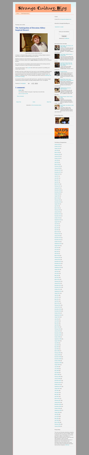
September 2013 (58, 243)
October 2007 (57, 384)
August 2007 (57, 388)
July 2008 (56, 366)
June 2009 (57, 344)
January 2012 (57, 283)
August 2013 (57, 245)
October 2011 (57, 289)
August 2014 (57, 221)
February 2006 (57, 424)
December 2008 (58, 356)
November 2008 (58, 358)
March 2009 (57, 350)
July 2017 (56, 176)
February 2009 (57, 352)
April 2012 (57, 277)
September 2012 (58, 267)
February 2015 (57, 209)
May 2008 (57, 370)
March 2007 (57, 398)
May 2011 (57, 299)
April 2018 (57, 162)
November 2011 (58, 287)
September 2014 (58, 219)
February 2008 (57, 376)
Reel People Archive (25, 13)
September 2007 (58, 386)
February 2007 (57, 400)
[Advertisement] (31, 19)
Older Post (49, 101)
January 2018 (57, 168)
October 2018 (57, 158)
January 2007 (57, 402)
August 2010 (57, 317)
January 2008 (57, 378)
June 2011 (57, 297)
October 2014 (57, 217)
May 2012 (57, 275)
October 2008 (57, 360)
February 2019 (57, 154)
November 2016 (58, 192)
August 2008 (57, 364)
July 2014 (56, 223)
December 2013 (58, 237)
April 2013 (57, 253)
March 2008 (57, 374)
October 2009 (57, 336)
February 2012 (57, 281)
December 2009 (58, 332)
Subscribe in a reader (59, 26)
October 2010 (57, 313)
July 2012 (56, 271)
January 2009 (57, 354)
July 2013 (56, 247)
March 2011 (57, 303)
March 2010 (57, 326)
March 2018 (57, 164)
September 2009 (58, 338)
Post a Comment (20, 96)
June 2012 (57, 273)
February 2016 (57, 199)
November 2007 (58, 382)
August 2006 (57, 412)
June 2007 (57, 392)
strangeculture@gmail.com (65, 19)
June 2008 (57, 368)
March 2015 (57, 207)
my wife (29, 67)
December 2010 (58, 309)
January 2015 (57, 211)
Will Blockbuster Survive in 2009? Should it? (65, 88)
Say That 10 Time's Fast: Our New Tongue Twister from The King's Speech (66, 64)
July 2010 (56, 319)
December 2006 (58, 404)
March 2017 (57, 184)
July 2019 (56, 150)
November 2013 (58, 239)
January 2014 (57, 235)
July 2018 (56, 160)
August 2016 (57, 196)
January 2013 (57, 259)
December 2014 (58, 213)
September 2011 (58, 291)
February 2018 (57, 166)
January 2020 (57, 144)
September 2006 (58, 410)
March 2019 (57, 152)
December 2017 (58, 170)
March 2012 (57, 279)
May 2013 (57, 251)
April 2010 (57, 325)
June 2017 (57, 178)
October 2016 (57, 193)
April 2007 (57, 396)
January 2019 (57, 156)
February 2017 (57, 186)
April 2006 (57, 420)
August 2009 (57, 340)
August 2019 (57, 148)
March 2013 (57, 255)
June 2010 (57, 321)
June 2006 (57, 416)
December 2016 (58, 190)
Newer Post (18, 101)
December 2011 (58, 285)
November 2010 (58, 311)
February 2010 (57, 329)
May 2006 (57, 418)
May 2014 (57, 227)
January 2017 (57, 188)
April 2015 (57, 205)
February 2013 (57, 257)
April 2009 (57, 348)
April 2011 (57, 301)
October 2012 (57, 265)
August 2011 (57, 293)
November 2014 (58, 215)
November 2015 (58, 201)
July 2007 (56, 390)
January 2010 (57, 330)
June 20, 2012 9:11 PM (23, 93)
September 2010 (58, 315)
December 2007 (58, 380)
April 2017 (57, 182)
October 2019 (57, 146)
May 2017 (57, 180)
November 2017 (58, 172)
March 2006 (57, 422)
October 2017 (57, 174)
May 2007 (57, 394)
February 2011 (57, 305)
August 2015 (57, 203)
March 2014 (57, 231)
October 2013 (57, 241)
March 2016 (57, 198)
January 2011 (57, 307)
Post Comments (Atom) (36, 105)
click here (67, 444)
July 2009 (56, 342)
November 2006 (58, 406)
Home (18, 13)
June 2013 (57, 249)
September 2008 (58, 362)
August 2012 (57, 269)
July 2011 (56, 295)
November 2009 (58, 334)
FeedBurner (66, 38)
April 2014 (57, 229)
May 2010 (57, 323)
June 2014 (57, 225)
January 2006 (57, 426)
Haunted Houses (63, 71)
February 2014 (57, 233)
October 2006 (57, 408)
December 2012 (58, 261)
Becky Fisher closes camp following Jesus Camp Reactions (66, 80)
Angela (19, 90)
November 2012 (58, 263)
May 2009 (57, 346)
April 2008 (57, 372)
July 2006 (56, 414)
